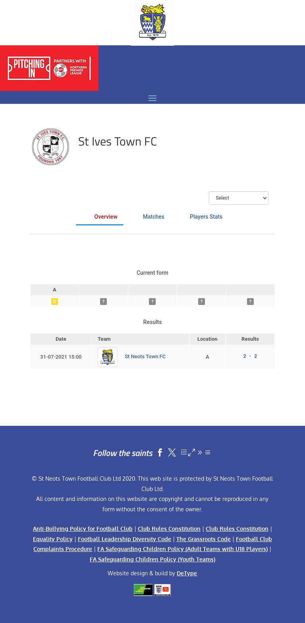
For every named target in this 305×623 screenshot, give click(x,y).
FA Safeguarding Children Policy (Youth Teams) (152, 559)
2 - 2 (250, 356)
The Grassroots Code (203, 539)
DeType (187, 573)
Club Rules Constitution (169, 528)
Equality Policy (53, 539)
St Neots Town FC (145, 356)
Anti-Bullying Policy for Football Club (83, 528)
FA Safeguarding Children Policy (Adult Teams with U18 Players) (182, 548)
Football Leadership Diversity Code (124, 539)
